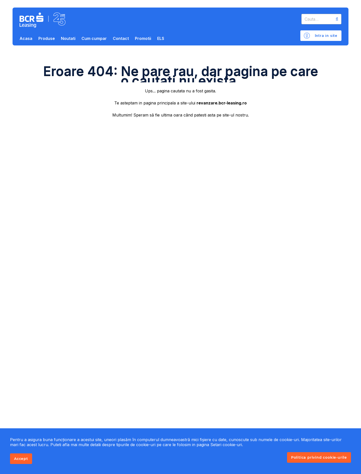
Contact (121, 38)
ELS (160, 38)
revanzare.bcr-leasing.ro (222, 102)
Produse (46, 38)
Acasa (26, 38)
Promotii (143, 38)
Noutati (68, 38)
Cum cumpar (94, 38)
